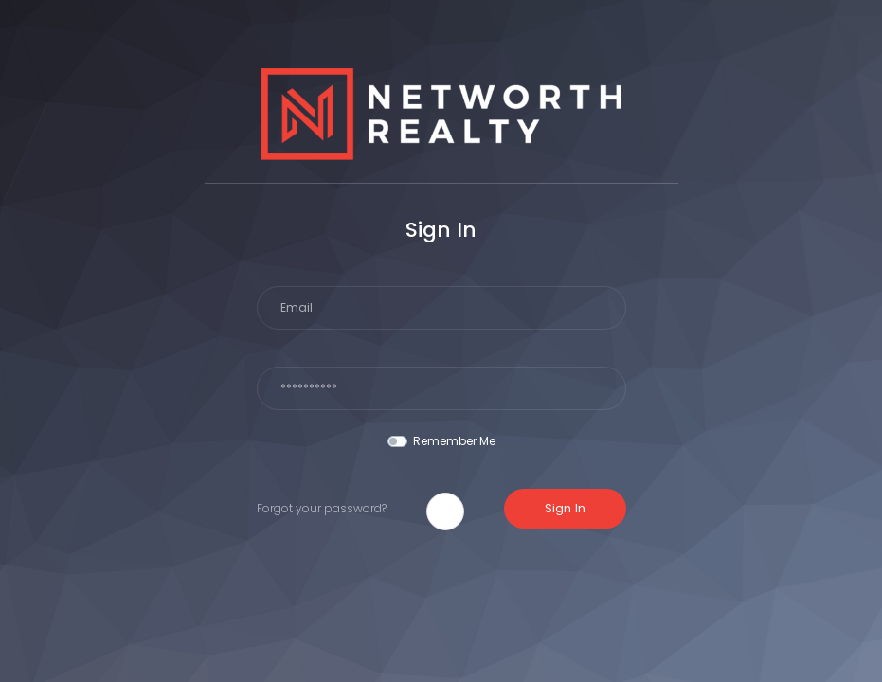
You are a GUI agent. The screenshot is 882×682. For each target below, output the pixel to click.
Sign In (565, 508)
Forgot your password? (322, 508)
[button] (445, 511)
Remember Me (454, 441)
